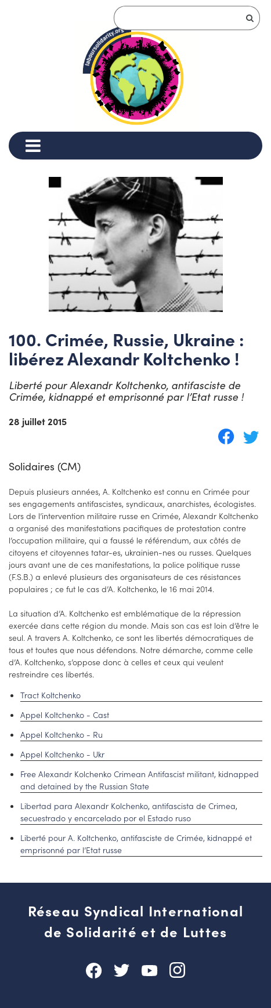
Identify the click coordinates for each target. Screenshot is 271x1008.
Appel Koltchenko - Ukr (62, 754)
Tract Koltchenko (50, 695)
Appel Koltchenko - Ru (61, 734)
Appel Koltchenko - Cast (64, 714)
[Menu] (32, 146)
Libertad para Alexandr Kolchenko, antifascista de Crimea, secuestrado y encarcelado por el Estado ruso (128, 812)
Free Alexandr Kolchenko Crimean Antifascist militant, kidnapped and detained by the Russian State (139, 780)
